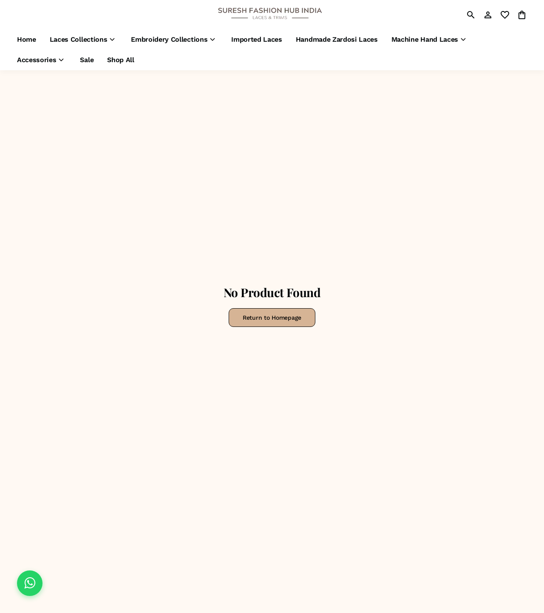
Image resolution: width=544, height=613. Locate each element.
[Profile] (488, 15)
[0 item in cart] (522, 15)
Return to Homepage (272, 317)
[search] (471, 15)
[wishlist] (505, 15)
